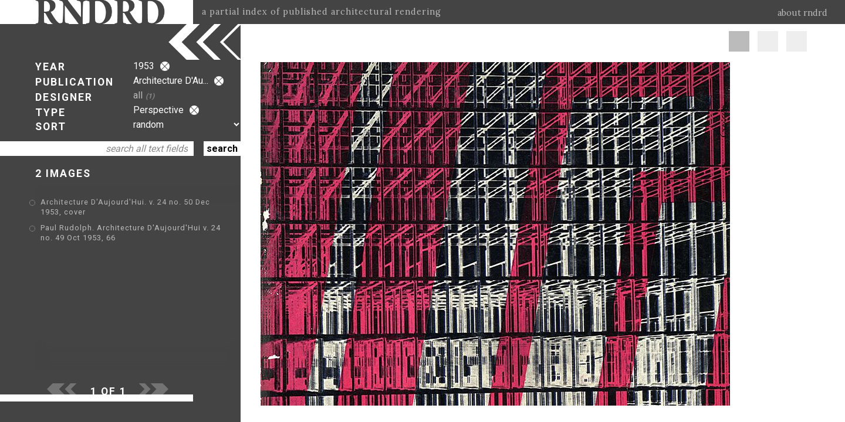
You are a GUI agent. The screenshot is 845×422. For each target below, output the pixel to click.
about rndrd (802, 13)
